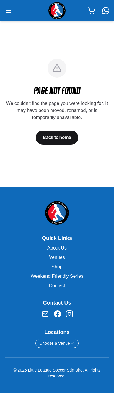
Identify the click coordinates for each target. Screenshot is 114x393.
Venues (57, 257)
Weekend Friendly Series (57, 276)
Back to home (57, 137)
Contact (57, 285)
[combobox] (57, 343)
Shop (56, 266)
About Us (57, 247)
